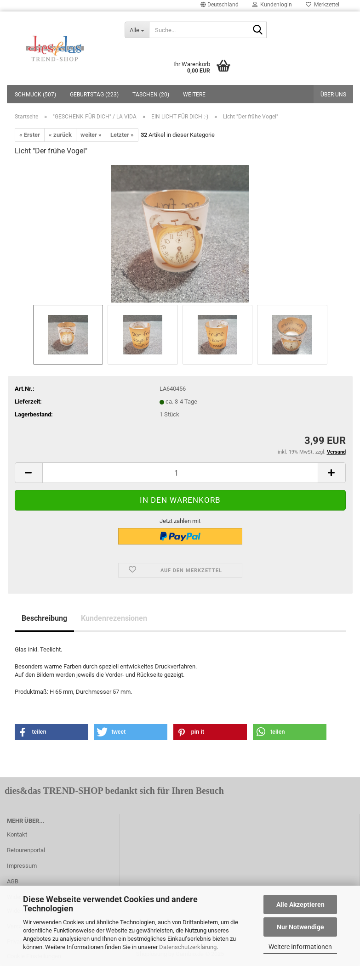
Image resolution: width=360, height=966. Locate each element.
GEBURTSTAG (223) (94, 94)
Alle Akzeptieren (300, 904)
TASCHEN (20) (150, 94)
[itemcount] (180, 472)
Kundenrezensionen (114, 618)
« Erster (29, 134)
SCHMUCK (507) (35, 94)
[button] (51, 732)
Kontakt (17, 834)
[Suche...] (137, 30)
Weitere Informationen (300, 946)
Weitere (194, 94)
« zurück (60, 134)
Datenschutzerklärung (188, 947)
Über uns (333, 94)
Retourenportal (26, 850)
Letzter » (122, 134)
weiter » (91, 134)
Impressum (22, 865)
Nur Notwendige (300, 927)
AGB (12, 881)
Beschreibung (44, 618)
